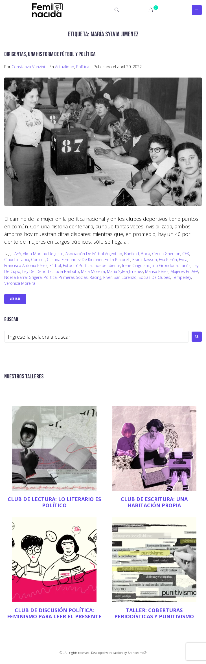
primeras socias (73, 277)
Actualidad (64, 66)
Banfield (131, 253)
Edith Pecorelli (117, 259)
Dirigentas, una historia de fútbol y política (49, 54)
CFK (185, 253)
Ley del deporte (37, 271)
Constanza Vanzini (28, 66)
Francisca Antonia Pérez (25, 265)
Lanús (185, 265)
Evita (183, 259)
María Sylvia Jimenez (125, 271)
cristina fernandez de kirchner (75, 259)
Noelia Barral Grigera (23, 277)
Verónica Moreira (19, 283)
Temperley (181, 277)
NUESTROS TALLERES (24, 376)
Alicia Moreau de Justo (43, 253)
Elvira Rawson (144, 259)
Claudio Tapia (16, 259)
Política (82, 66)
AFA (17, 253)
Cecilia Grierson (166, 253)
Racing (95, 277)
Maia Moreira (93, 271)
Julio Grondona (164, 265)
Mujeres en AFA (184, 271)
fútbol (55, 265)
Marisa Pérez (156, 271)
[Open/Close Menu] (197, 10)
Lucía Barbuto (66, 271)
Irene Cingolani (135, 265)
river (107, 277)
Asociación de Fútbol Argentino (93, 253)
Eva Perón (168, 259)
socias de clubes (154, 277)
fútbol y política (77, 265)
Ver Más (15, 299)
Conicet (38, 259)
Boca (145, 253)
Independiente (107, 265)
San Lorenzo (125, 277)
